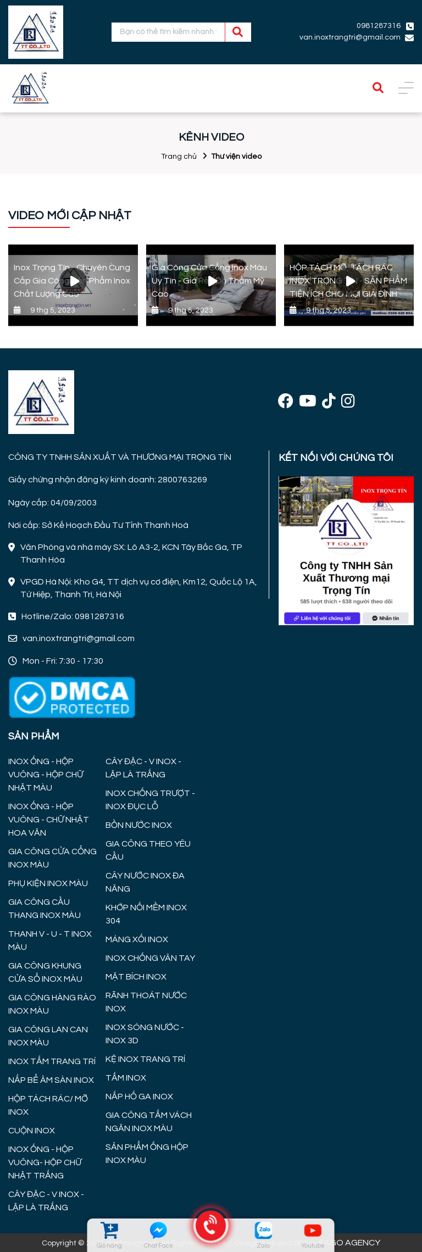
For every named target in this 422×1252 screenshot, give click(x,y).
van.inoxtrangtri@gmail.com (350, 37)
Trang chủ (179, 156)
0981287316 (379, 26)
